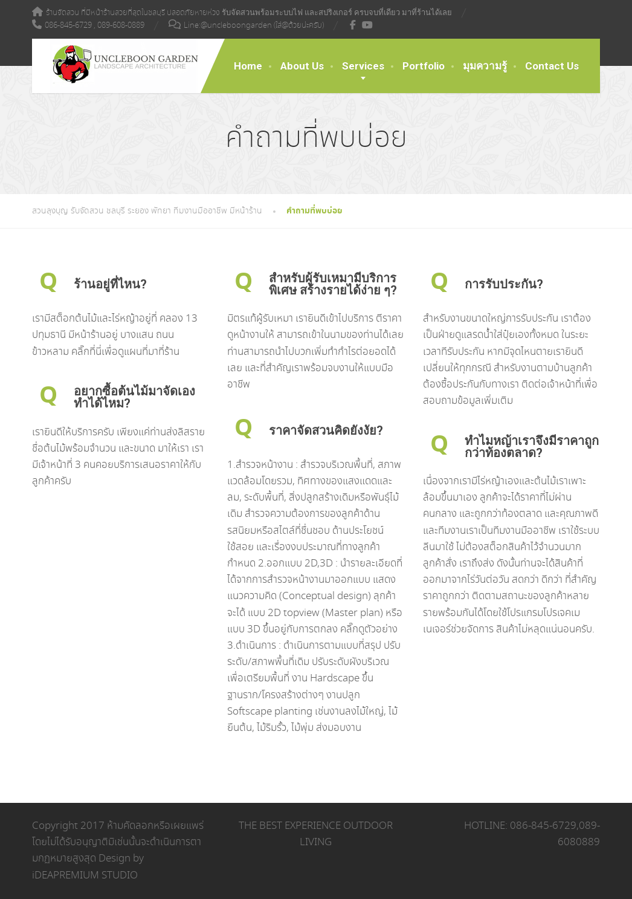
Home (248, 66)
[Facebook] (353, 25)
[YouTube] (367, 25)
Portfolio (423, 66)
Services (363, 66)
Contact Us (552, 66)
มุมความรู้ (485, 66)
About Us (302, 66)
